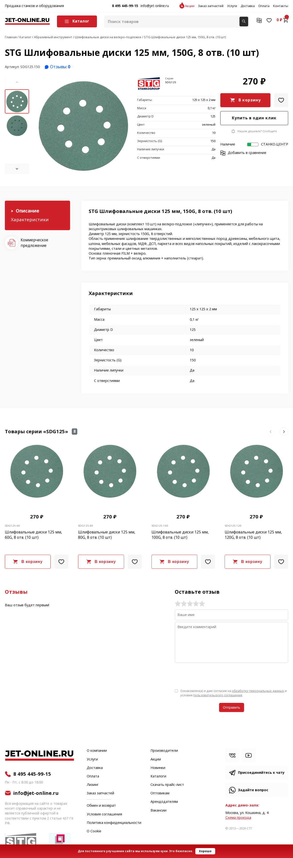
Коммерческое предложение (34, 242)
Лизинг (93, 784)
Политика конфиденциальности (114, 822)
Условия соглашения (104, 814)
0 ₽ (282, 20)
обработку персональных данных (258, 691)
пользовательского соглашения (217, 695)
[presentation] (211, 675)
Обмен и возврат (101, 805)
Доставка (248, 6)
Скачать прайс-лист (167, 784)
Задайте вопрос (253, 790)
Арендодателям (164, 801)
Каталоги (158, 776)
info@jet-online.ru (155, 6)
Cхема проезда (238, 817)
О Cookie (94, 831)
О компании (97, 750)
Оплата (263, 6)
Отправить (231, 707)
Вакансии (158, 810)
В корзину (249, 100)
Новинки (157, 768)
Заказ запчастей (210, 6)
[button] (17, 82)
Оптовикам (159, 793)
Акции (189, 6)
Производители (164, 750)
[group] (83, 125)
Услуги (232, 6)
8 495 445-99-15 (125, 6)
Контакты (280, 6)
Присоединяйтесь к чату (261, 772)
